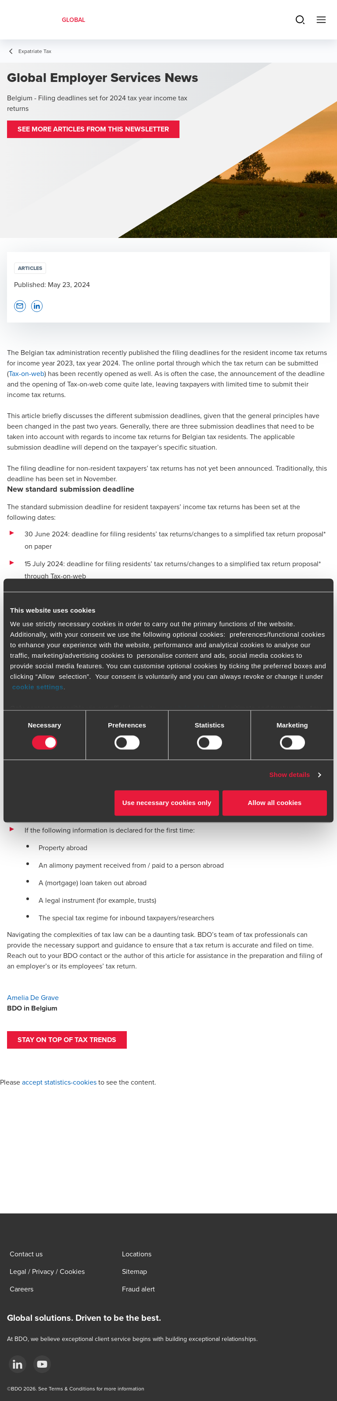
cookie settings (38, 687)
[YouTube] (42, 1364)
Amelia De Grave (33, 997)
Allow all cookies (275, 802)
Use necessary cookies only (167, 802)
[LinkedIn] (17, 1364)
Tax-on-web (26, 373)
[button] (93, 129)
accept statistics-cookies (59, 1082)
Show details (289, 775)
